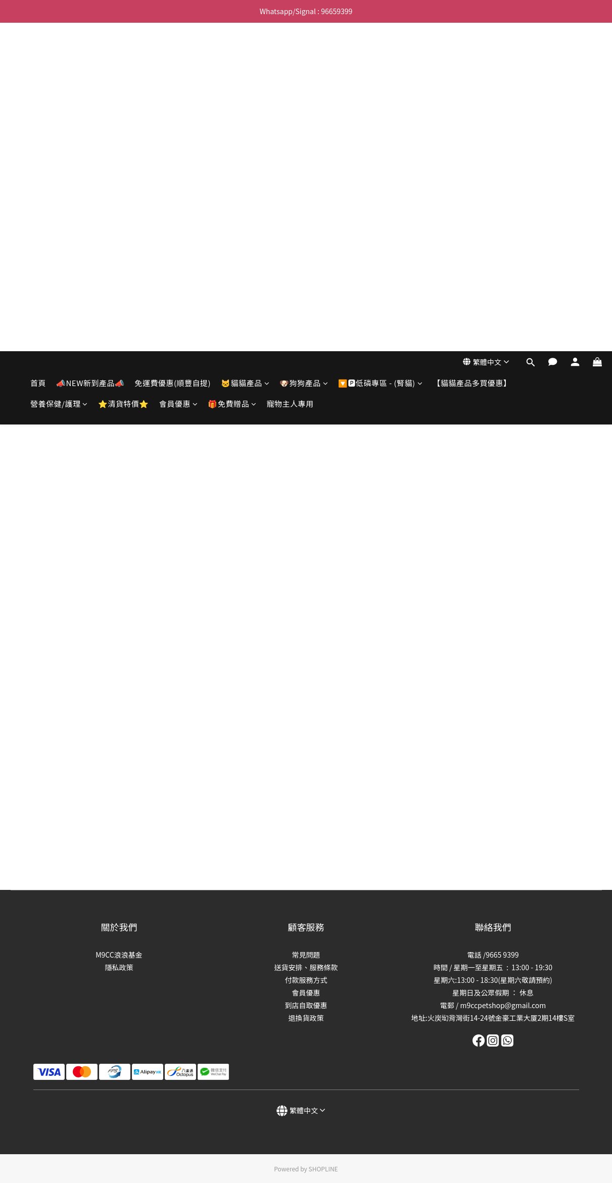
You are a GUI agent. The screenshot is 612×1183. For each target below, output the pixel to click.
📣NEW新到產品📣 (90, 54)
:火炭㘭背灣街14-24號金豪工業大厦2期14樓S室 (500, 1018)
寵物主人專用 (289, 75)
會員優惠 (178, 75)
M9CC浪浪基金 (119, 955)
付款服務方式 (306, 980)
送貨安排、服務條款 (306, 967)
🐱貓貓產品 (245, 54)
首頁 (38, 54)
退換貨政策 (306, 1018)
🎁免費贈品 (232, 75)
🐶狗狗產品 (303, 54)
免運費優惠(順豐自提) (172, 54)
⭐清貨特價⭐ (123, 75)
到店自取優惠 (306, 1005)
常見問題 (306, 955)
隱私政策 (119, 967)
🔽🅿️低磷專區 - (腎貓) (380, 54)
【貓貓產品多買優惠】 (472, 54)
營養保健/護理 (59, 75)
